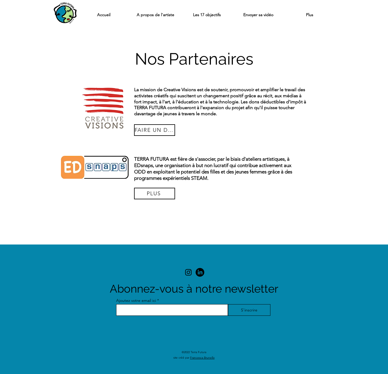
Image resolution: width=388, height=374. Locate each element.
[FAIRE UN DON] (154, 130)
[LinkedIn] (200, 272)
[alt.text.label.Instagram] (188, 272)
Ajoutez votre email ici (136, 300)
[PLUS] (154, 193)
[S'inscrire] (249, 310)
